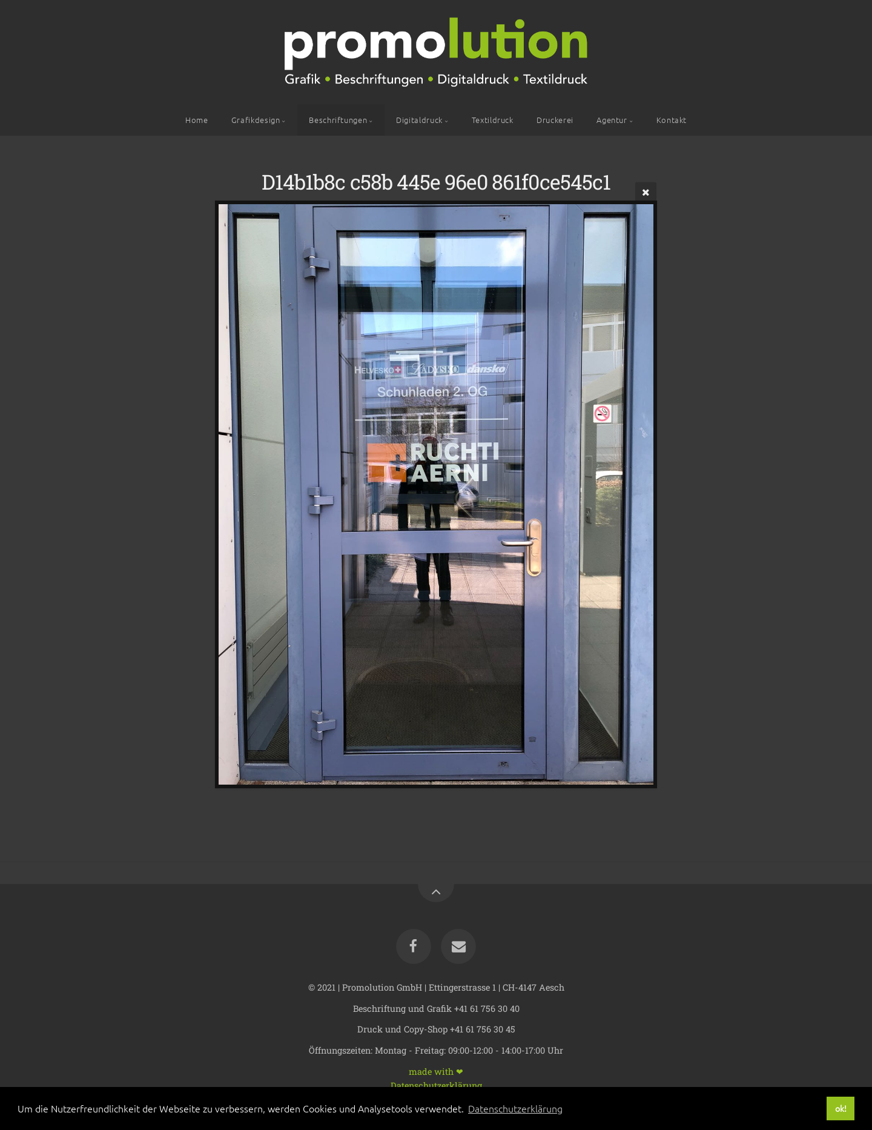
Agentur (611, 119)
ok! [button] (841, 1108)
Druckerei (555, 119)
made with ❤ (436, 1071)
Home (196, 119)
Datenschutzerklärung (436, 1085)
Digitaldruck (419, 119)
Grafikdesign (255, 119)
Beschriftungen (338, 119)
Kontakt (671, 119)
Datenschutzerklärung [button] (515, 1108)
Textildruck (493, 119)
